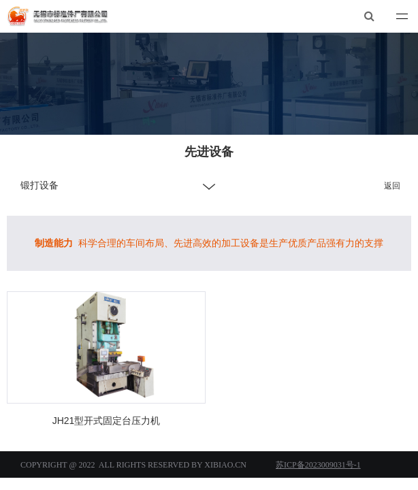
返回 (392, 186)
